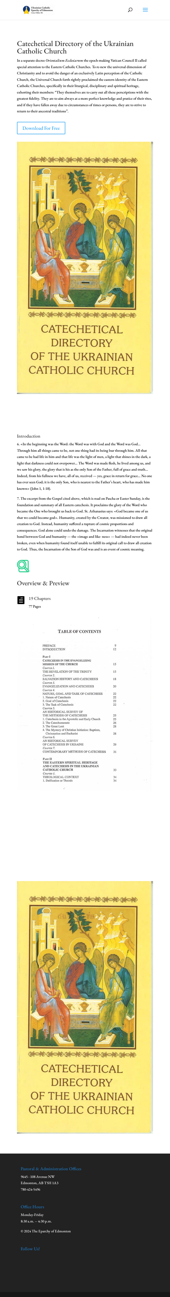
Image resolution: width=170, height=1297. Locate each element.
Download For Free (41, 128)
